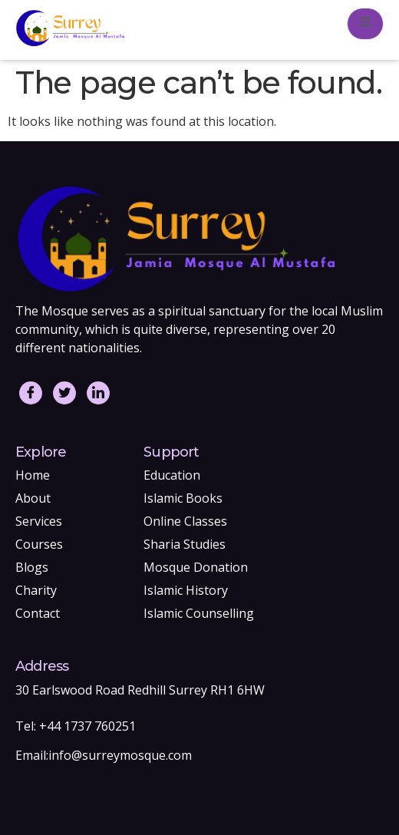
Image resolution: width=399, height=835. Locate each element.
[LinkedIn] (98, 392)
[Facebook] (30, 392)
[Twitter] (64, 392)
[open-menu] (365, 24)
